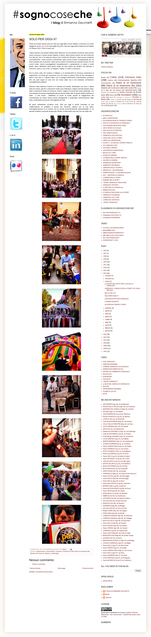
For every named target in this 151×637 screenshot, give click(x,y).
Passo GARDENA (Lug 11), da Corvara (115, 449)
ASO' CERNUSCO (109, 362)
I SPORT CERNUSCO (110, 202)
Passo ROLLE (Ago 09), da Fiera (113, 481)
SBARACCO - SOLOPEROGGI (113, 170)
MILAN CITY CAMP (109, 153)
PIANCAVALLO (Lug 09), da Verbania (115, 493)
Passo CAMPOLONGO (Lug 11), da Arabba (117, 446)
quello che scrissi (43, 46)
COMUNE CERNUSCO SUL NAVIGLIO (116, 366)
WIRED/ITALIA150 (109, 190)
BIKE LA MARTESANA (110, 118)
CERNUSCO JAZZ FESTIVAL (112, 135)
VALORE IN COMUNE (110, 160)
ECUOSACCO (107, 115)
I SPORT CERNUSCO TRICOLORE (114, 182)
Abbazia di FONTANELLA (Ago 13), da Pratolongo (119, 431)
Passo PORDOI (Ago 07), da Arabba (115, 548)
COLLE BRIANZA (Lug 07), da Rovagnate (116, 558)
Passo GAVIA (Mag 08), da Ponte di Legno (117, 533)
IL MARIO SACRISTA (112, 301)
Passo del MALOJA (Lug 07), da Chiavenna (117, 560)
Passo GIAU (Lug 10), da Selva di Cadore (116, 456)
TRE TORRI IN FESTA (110, 133)
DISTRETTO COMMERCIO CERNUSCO (116, 371)
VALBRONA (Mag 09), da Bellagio (114, 506)
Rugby (129, 99)
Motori (112, 95)
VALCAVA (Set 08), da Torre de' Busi (115, 508)
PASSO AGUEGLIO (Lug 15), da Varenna (116, 416)
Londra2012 (113, 92)
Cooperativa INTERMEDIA (111, 217)
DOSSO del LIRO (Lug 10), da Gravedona (116, 463)
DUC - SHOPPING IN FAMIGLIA (113, 175)
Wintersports (110, 105)
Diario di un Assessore (128, 82)
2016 (105, 267)
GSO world (128, 88)
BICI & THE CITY (110, 293)
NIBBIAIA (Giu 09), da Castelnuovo (114, 496)
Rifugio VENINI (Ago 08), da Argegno (115, 511)
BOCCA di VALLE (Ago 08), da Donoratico (116, 521)
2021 (105, 253)
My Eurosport (124, 94)
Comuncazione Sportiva (127, 80)
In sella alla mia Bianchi (112, 90)
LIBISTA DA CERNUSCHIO (112, 140)
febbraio (108, 328)
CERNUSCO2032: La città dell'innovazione (117, 172)
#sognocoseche (40, 551)
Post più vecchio (88, 568)
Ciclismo (110, 80)
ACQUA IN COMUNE (110, 155)
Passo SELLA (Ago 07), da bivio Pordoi (115, 545)
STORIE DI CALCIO (109, 391)
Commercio (58, 551)
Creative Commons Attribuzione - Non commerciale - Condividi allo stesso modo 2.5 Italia (120, 615)
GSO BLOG (107, 379)
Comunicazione (106, 83)
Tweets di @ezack (107, 67)
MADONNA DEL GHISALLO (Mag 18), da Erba (118, 409)
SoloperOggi (55, 553)
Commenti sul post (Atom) (44, 572)
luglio (107, 314)
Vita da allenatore (128, 103)
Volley (137, 103)
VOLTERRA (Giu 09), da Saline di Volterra (116, 498)
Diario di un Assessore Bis (82, 551)
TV (125, 101)
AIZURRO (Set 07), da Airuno (112, 538)
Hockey (139, 88)
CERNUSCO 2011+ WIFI (111, 197)
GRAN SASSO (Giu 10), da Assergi (114, 471)
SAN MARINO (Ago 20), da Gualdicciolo (116, 404)
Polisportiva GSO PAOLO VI (112, 215)
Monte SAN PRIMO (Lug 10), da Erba (115, 466)
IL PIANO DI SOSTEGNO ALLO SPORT (116, 192)
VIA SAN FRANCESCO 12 (111, 212)
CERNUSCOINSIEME (110, 364)
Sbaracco (48, 553)
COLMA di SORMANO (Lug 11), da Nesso (116, 444)
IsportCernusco (131, 90)
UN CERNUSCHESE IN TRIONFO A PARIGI (117, 120)
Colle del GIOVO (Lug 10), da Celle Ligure (116, 461)
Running (136, 99)
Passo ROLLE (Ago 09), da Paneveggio (116, 478)
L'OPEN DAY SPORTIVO (111, 200)
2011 (105, 340)
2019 (105, 259)
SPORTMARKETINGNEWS (112, 389)
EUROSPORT (107, 376)
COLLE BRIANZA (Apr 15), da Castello (115, 426)
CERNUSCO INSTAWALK (111, 165)
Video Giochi (116, 103)
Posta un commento (38, 564)
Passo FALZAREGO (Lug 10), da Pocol (115, 454)
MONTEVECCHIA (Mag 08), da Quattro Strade (118, 535)
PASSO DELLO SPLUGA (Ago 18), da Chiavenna (119, 406)
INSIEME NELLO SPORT (111, 180)
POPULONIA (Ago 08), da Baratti (113, 513)
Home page (61, 568)
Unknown (108, 597)
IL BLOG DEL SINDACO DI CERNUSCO (116, 384)
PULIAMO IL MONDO (110, 148)
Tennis (131, 101)
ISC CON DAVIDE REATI (111, 238)
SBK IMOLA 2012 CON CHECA (113, 235)
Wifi (102, 105)
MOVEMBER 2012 (109, 230)
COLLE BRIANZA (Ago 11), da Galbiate (116, 439)
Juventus (103, 92)
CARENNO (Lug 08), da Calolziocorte (115, 530)
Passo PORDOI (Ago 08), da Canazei (115, 528)
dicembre (108, 276)
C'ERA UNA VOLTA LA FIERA (112, 138)
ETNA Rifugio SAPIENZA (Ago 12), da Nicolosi (118, 436)
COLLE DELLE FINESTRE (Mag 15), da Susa (118, 424)
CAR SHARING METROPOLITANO (114, 125)
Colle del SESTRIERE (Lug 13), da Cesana (117, 434)
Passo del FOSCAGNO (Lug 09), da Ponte (117, 488)
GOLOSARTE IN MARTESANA (113, 150)
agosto (107, 311)
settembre (108, 308)
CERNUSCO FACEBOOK (111, 195)
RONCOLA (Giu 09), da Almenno (113, 503)
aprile (107, 322)
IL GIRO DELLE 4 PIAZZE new (113, 187)
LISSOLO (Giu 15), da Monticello (113, 419)
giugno (107, 316)
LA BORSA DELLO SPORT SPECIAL (115, 158)
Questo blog (120, 99)
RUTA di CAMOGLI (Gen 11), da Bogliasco (117, 451)
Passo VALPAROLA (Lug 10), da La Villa (116, 459)
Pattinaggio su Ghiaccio (123, 97)
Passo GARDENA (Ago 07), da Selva (115, 555)
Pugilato (112, 99)
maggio (107, 319)
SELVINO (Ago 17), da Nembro (113, 411)
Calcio (113, 77)
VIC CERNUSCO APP (110, 145)
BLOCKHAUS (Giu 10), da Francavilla (115, 468)
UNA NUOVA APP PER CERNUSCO (117, 299)
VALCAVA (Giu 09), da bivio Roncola (115, 501)
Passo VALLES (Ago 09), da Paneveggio (116, 476)
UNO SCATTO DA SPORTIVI (112, 130)
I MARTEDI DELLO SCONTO (112, 167)
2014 (105, 273)
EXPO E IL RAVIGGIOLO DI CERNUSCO (116, 123)
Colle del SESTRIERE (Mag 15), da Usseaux (117, 421)
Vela (109, 103)
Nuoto (111, 97)
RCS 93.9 (106, 386)
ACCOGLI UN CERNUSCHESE (113, 228)
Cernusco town (133, 77)
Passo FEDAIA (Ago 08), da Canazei (115, 525)
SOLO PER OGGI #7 (111, 296)
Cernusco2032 (50, 551)
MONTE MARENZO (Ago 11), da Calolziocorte (118, 441)
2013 (105, 334)
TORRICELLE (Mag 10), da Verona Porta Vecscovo (119, 473)
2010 (105, 343)
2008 (105, 348)
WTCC (105, 394)
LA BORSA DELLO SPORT (112, 177)
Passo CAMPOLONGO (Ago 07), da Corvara (117, 550)
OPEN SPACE (107, 581)
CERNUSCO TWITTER (110, 185)
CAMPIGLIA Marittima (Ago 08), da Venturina (117, 516)
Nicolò (107, 594)
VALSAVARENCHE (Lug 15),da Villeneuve (116, 414)
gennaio (108, 331)
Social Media (104, 101)
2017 (105, 265)
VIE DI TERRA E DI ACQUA (112, 128)
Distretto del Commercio (37, 553)
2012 (105, 337)
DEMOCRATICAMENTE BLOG (113, 369)
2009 (105, 346)
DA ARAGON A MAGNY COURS (115, 304)
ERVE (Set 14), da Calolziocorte (113, 429)
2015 (105, 270)
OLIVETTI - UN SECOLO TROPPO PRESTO (117, 143)
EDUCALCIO (107, 374)
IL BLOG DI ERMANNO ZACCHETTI (117, 591)
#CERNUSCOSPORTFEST (112, 163)
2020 (105, 256)
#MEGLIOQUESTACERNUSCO (113, 233)
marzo (107, 325)
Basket (103, 77)
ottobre (107, 281)
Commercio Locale (68, 551)
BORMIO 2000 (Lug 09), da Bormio (114, 486)
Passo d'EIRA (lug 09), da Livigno (114, 491)
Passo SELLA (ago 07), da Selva (113, 553)
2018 (105, 262)
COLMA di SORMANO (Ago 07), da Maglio (117, 543)
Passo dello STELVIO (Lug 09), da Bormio (116, 483)
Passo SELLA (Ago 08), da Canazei (114, 523)
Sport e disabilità (116, 101)
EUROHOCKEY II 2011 (110, 240)
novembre (108, 278)
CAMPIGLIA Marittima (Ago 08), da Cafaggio (117, 518)
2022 (105, 250)
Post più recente (35, 568)
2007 (105, 351)
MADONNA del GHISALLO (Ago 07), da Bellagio (118, 540)
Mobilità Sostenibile (126, 92)
